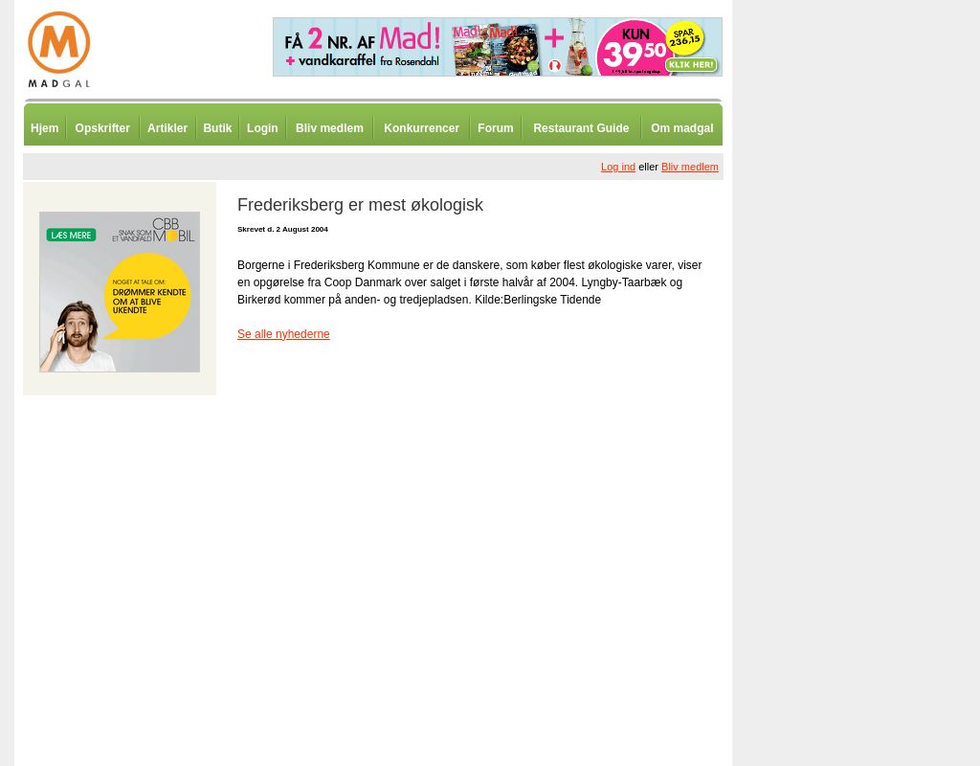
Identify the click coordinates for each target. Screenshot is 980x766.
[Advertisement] (832, 474)
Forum (495, 128)
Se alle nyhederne (283, 334)
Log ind (618, 166)
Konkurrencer (421, 128)
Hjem (44, 128)
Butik (217, 128)
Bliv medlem (330, 128)
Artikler (167, 128)
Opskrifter (103, 128)
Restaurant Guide (581, 128)
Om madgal (682, 128)
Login (262, 128)
